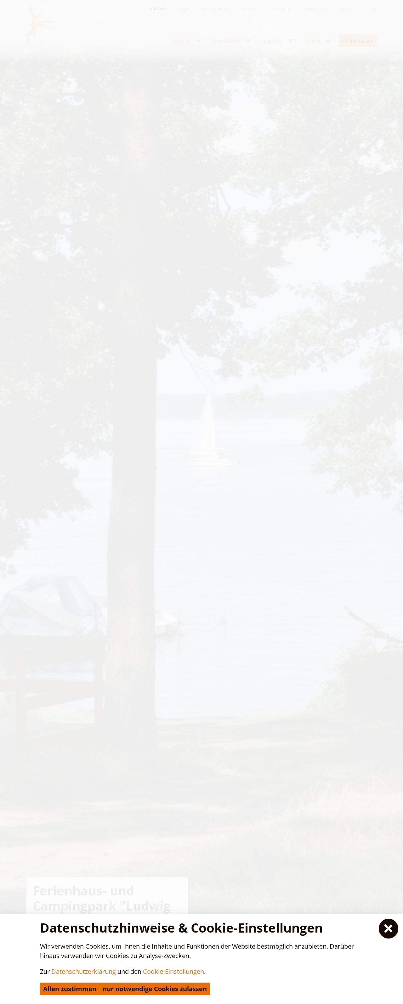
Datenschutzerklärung (83, 971)
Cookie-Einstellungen (173, 971)
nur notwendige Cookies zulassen (155, 988)
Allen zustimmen (69, 988)
